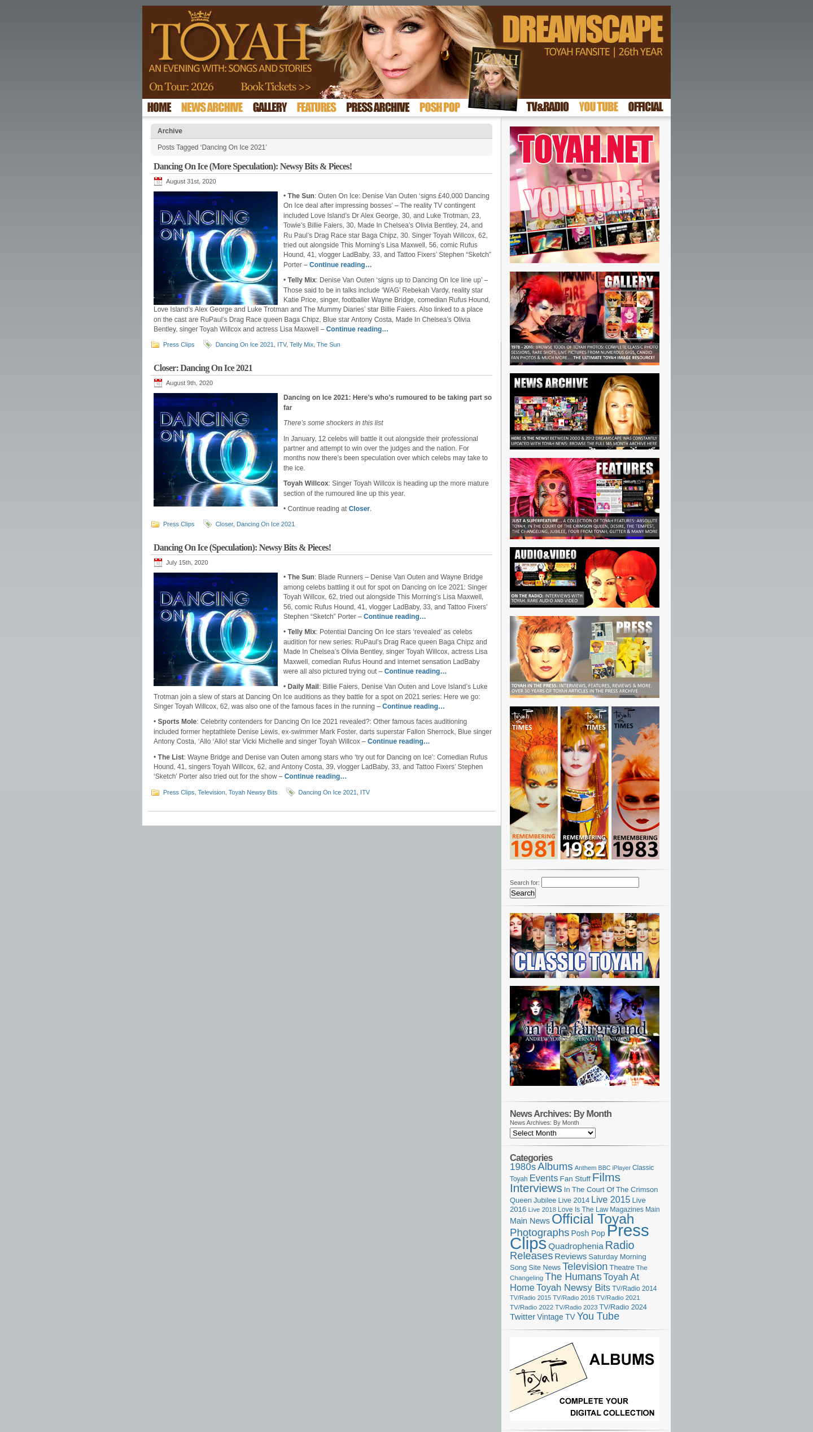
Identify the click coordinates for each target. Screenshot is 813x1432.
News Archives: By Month (544, 1122)
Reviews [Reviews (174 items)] (570, 1256)
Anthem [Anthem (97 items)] (586, 1167)
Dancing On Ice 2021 (245, 344)
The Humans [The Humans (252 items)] (573, 1276)
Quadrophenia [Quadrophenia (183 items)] (576, 1246)
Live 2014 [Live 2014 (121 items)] (574, 1200)
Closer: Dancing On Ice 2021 (203, 368)
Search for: (525, 882)
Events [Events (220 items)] (544, 1178)
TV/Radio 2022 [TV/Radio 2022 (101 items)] (531, 1307)
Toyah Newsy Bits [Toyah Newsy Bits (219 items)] (573, 1287)
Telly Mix (301, 344)
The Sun (328, 344)
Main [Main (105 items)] (652, 1209)
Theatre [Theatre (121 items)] (622, 1267)
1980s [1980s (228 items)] (523, 1167)
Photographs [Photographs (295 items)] (540, 1232)
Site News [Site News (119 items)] (544, 1268)
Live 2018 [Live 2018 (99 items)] (542, 1209)
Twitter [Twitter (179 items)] (522, 1316)
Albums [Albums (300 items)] (555, 1166)
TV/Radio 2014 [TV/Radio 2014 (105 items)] (634, 1289)
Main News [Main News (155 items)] (530, 1220)
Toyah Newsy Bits (253, 792)
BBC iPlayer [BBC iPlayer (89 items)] (614, 1167)
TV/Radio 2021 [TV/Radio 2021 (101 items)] (618, 1297)
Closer (224, 524)
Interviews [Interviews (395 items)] (536, 1187)
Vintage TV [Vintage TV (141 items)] (556, 1317)
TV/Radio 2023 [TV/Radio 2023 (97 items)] (576, 1307)
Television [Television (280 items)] (584, 1266)
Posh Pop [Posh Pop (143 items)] (588, 1233)
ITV (281, 344)
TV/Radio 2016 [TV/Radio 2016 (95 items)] (574, 1297)
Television (211, 792)
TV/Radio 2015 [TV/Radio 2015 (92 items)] (530, 1297)
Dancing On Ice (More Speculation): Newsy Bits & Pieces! (253, 166)
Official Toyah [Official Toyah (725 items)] (593, 1218)
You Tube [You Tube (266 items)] (598, 1316)
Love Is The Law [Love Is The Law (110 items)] (583, 1209)
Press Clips (179, 344)
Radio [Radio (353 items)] (620, 1245)
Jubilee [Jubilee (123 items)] (545, 1200)
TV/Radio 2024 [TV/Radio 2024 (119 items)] (622, 1307)
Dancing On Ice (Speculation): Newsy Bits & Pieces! (242, 547)
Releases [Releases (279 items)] (531, 1255)
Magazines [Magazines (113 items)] (627, 1209)
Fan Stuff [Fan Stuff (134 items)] (575, 1179)
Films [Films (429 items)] (606, 1177)
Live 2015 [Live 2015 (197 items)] (610, 1199)
